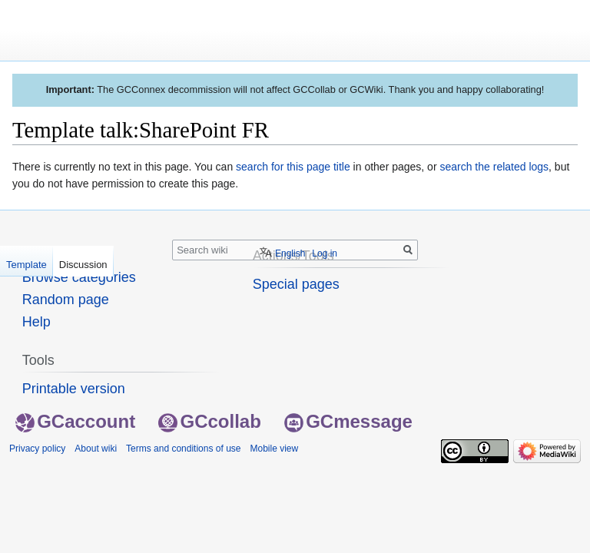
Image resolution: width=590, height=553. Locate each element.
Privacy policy (37, 448)
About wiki (96, 448)
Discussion (83, 264)
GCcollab (209, 421)
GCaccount (75, 421)
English (290, 253)
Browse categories (79, 277)
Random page (65, 299)
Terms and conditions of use (183, 448)
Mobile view (274, 448)
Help (36, 321)
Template (26, 264)
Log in (324, 253)
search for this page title (293, 167)
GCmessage (348, 421)
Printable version (73, 388)
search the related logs (494, 167)
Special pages (296, 284)
